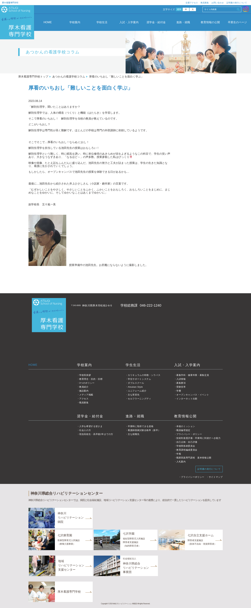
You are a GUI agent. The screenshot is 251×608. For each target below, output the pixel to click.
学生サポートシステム (139, 379)
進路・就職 (183, 22)
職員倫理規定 (183, 430)
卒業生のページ (237, 22)
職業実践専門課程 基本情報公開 (193, 457)
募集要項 (181, 383)
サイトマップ (216, 477)
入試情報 (181, 379)
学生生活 (133, 365)
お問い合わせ (217, 3)
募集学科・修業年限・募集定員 (192, 375)
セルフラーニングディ (139, 398)
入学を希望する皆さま (91, 426)
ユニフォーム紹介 (137, 391)
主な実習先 (133, 394)
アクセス (84, 398)
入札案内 (181, 461)
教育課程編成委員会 (186, 450)
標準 (179, 9)
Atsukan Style (135, 387)
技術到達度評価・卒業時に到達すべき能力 (198, 438)
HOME (48, 22)
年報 (178, 454)
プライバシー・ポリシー (189, 434)
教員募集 (205, 3)
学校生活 (101, 22)
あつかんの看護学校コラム (68, 76)
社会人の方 (85, 430)
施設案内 (84, 391)
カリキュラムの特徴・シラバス (144, 375)
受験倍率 (181, 387)
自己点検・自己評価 (186, 442)
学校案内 (74, 22)
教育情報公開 (185, 416)
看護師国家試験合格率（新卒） (144, 430)
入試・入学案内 (129, 22)
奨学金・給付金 (156, 22)
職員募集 (84, 402)
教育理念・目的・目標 (91, 379)
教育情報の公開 (210, 22)
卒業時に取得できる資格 (140, 426)
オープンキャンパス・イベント (192, 394)
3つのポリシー (87, 383)
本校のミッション (185, 426)
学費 (178, 391)
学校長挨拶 (85, 375)
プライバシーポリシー (192, 477)
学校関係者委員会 (185, 446)
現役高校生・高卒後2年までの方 (96, 434)
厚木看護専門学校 (10, 2)
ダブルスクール (136, 383)
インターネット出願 (186, 398)
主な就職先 (133, 434)
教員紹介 (84, 387)
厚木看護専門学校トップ (33, 76)
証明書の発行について (236, 3)
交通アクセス (192, 3)
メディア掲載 (86, 394)
